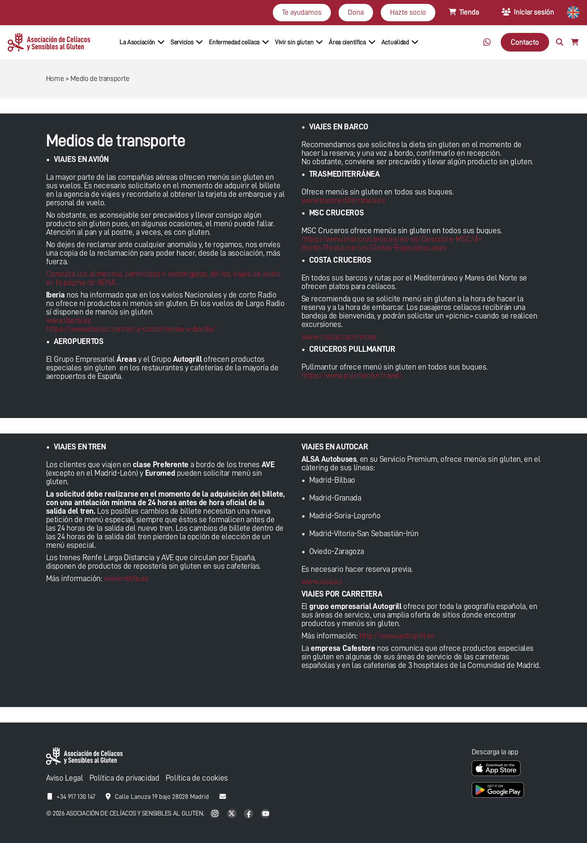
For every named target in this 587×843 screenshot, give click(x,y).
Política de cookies (197, 778)
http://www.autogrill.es (397, 636)
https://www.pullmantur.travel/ (351, 376)
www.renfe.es (126, 579)
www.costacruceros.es (339, 337)
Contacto (525, 42)
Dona (356, 12)
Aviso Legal (64, 778)
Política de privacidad (124, 778)
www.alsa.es (321, 582)
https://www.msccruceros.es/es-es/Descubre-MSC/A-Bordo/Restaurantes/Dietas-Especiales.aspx (391, 243)
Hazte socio (408, 12)
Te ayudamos (302, 12)
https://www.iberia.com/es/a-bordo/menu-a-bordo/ (131, 329)
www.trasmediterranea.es (343, 200)
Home (55, 78)
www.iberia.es (68, 321)
